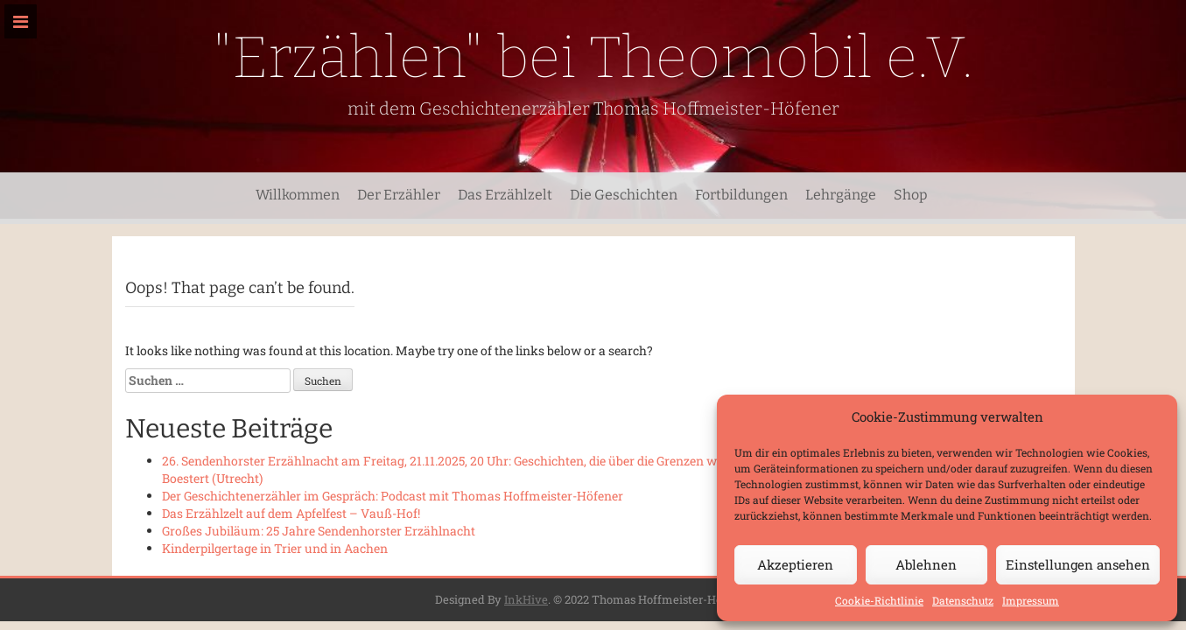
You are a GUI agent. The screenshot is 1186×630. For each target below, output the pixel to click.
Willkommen (298, 194)
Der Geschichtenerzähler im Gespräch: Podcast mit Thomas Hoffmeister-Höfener (392, 495)
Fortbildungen (741, 194)
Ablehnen (926, 564)
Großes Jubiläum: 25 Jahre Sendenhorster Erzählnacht (318, 530)
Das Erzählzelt (505, 194)
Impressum (1030, 600)
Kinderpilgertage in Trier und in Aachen (275, 548)
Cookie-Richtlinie (879, 600)
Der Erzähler (398, 194)
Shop (911, 194)
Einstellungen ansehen (1078, 564)
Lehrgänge (840, 194)
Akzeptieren (795, 564)
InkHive (526, 599)
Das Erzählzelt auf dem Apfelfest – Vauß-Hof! (291, 513)
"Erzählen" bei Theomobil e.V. (593, 57)
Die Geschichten (623, 194)
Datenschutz (962, 600)
